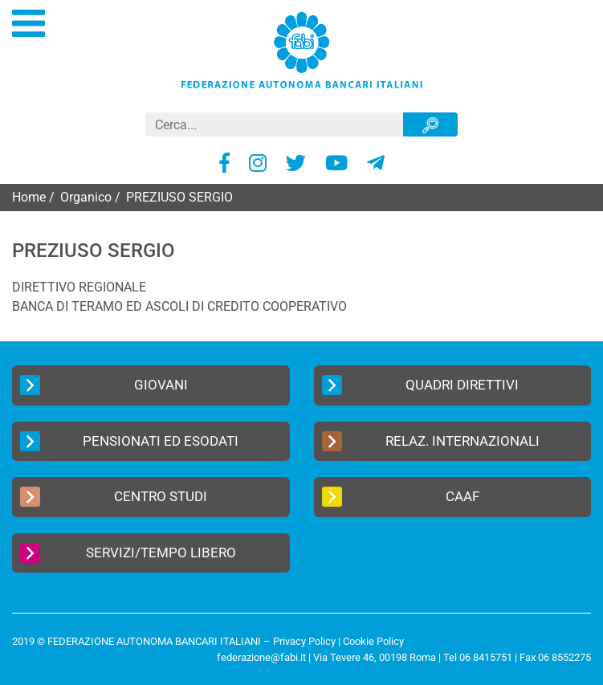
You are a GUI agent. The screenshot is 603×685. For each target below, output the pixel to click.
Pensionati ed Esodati (129, 441)
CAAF (400, 497)
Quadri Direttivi (420, 385)
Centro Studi (113, 497)
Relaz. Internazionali (431, 441)
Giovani (104, 385)
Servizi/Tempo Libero (128, 553)
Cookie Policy (373, 641)
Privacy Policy (304, 641)
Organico (86, 197)
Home (29, 197)
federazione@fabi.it (261, 657)
